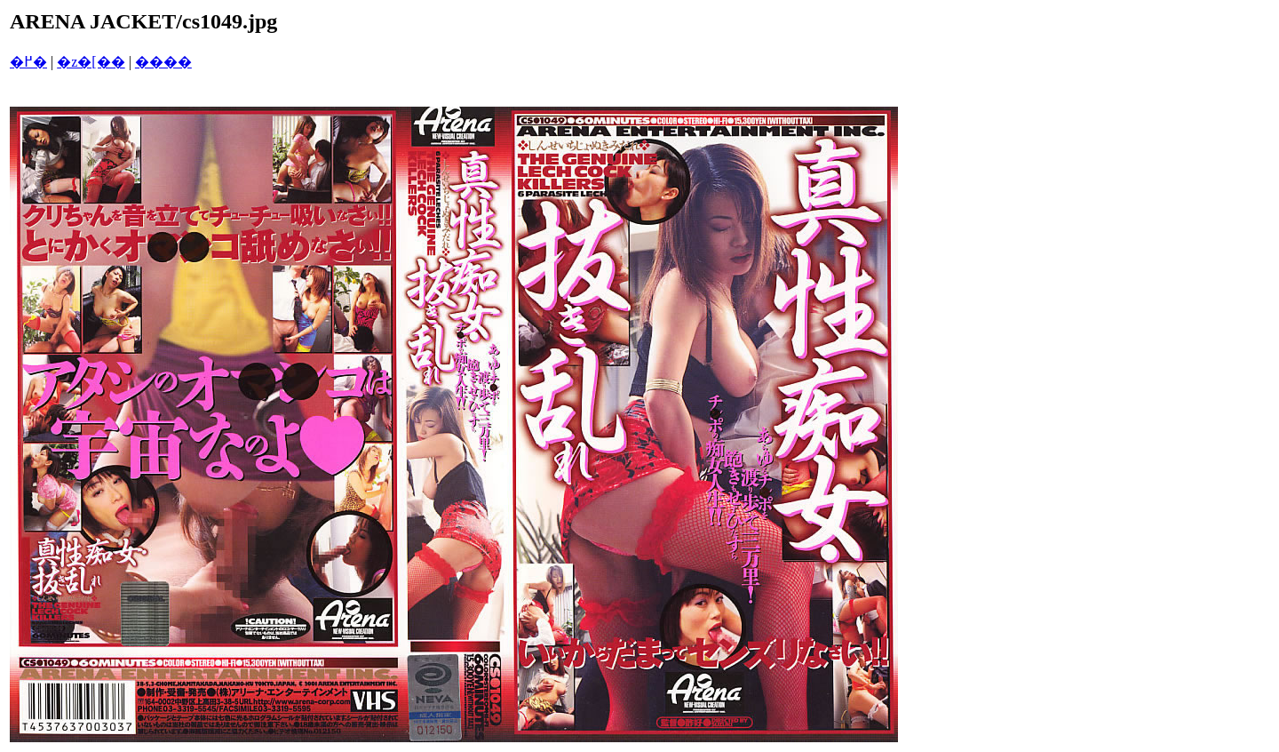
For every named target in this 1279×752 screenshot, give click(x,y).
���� (163, 61)
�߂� (28, 61)
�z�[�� (90, 61)
